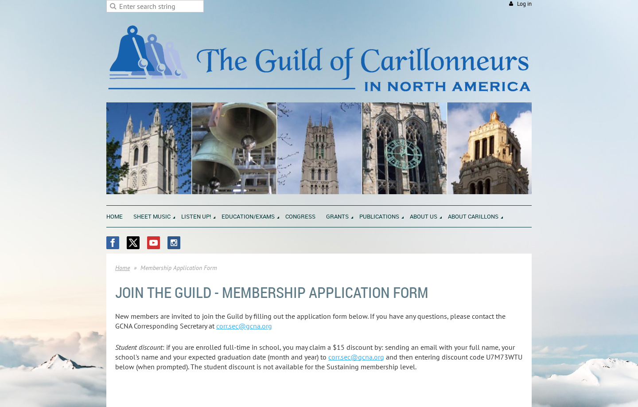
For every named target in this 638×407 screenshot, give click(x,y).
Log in (524, 4)
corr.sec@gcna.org (244, 325)
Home (122, 268)
